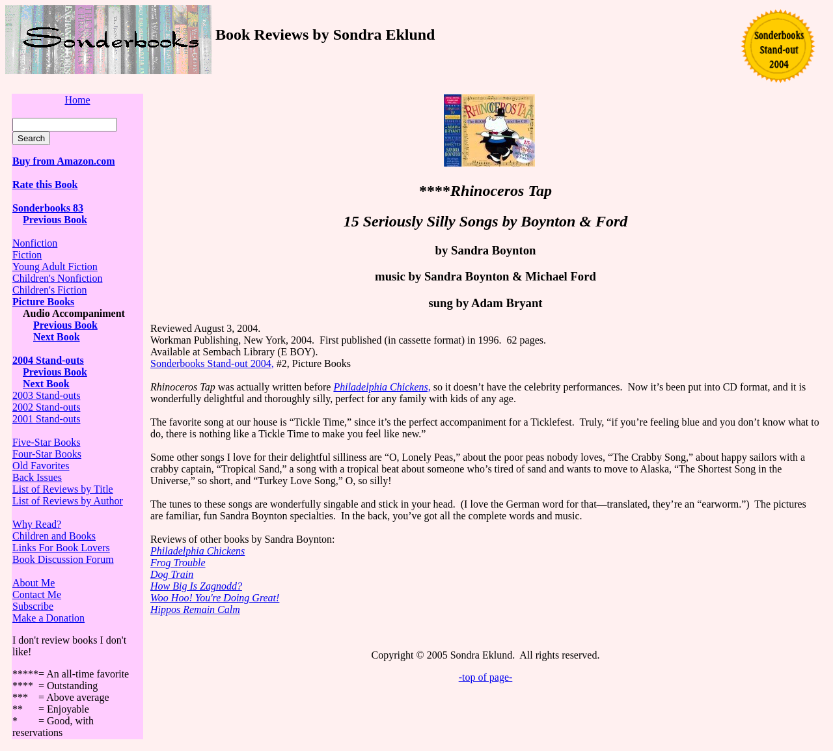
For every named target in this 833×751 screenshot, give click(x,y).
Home (77, 99)
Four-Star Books (46, 453)
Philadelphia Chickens (197, 550)
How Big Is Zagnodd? (196, 586)
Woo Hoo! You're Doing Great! (214, 597)
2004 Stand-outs (48, 360)
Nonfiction (34, 243)
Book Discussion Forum (63, 559)
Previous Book (55, 219)
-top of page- (486, 677)
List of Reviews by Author (67, 500)
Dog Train (171, 574)
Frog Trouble (178, 562)
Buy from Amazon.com (63, 161)
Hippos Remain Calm (195, 609)
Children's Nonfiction (57, 278)
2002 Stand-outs (46, 407)
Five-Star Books (46, 442)
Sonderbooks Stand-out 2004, (212, 363)
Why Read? (36, 524)
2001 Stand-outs (46, 418)
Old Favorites (41, 465)
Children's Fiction (49, 289)
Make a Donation (48, 617)
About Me (33, 582)
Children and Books (54, 535)
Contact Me (36, 594)
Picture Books (43, 301)
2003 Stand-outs (46, 395)
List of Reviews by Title (62, 489)
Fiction (27, 254)
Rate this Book (44, 184)
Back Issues (37, 477)
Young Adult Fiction (55, 266)
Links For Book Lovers (61, 547)
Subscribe (32, 606)
